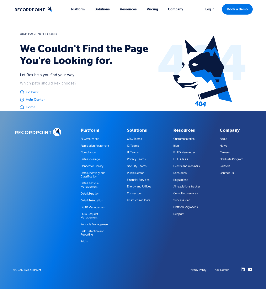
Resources (180, 173)
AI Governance (90, 138)
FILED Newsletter (184, 152)
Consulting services (185, 193)
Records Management (95, 224)
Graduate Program (231, 159)
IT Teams (133, 152)
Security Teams (137, 166)
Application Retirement (95, 145)
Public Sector (135, 173)
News (223, 145)
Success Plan (181, 200)
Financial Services (138, 179)
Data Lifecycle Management (90, 184)
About (223, 138)
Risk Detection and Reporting (92, 232)
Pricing (152, 9)
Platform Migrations (185, 207)
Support (178, 214)
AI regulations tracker (186, 186)
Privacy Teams (136, 159)
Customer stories (184, 138)
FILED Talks (180, 159)
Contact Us (227, 173)
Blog (176, 145)
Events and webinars (186, 166)
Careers (225, 152)
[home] (33, 9)
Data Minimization (92, 200)
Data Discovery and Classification (93, 174)
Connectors (134, 193)
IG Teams (133, 145)
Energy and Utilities (139, 186)
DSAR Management (93, 207)
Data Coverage (90, 159)
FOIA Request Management (89, 215)
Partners (225, 166)
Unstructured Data (138, 200)
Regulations (180, 179)
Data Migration (90, 193)
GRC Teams (134, 138)
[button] (78, 9)
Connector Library (92, 166)
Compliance (88, 152)
